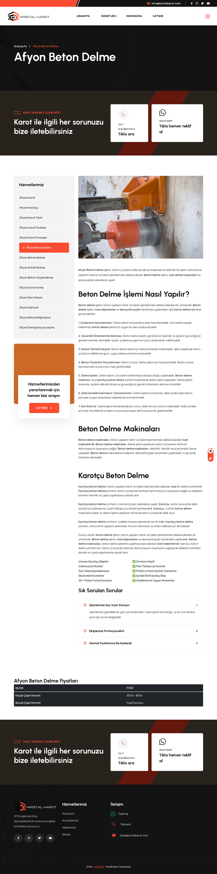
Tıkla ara (126, 133)
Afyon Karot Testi (30, 217)
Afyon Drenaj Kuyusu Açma (36, 327)
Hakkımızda (134, 16)
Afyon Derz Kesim (30, 297)
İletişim (66, 834)
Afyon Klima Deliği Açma (35, 317)
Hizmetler (108, 16)
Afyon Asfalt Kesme (32, 267)
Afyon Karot (27, 198)
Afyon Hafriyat (29, 307)
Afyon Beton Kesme (32, 257)
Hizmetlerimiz (70, 820)
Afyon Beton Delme (37, 247)
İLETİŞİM (158, 16)
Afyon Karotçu (28, 207)
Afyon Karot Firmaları (33, 237)
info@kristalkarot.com (164, 3)
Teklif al (123, 814)
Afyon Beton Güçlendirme (36, 277)
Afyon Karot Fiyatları (32, 227)
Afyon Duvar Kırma (31, 287)
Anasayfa (83, 16)
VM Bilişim (98, 866)
